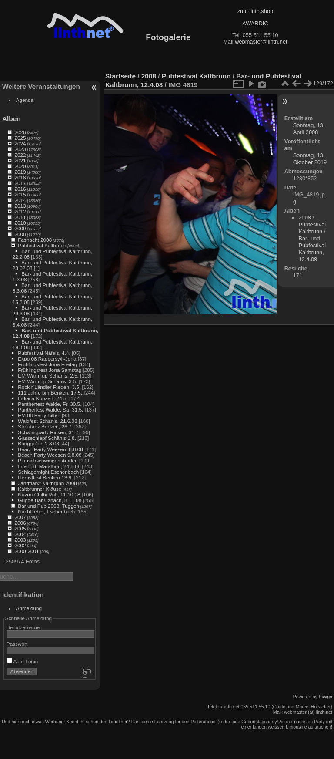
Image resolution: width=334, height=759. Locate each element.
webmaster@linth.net (261, 41)
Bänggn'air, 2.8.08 (38, 443)
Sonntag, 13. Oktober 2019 (310, 158)
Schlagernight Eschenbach (48, 472)
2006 (20, 523)
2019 (20, 172)
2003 (20, 540)
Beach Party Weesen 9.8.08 (49, 455)
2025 (20, 138)
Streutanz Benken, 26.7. (45, 426)
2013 (20, 206)
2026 (20, 132)
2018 (20, 177)
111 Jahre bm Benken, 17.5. (50, 392)
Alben (11, 118)
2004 (20, 534)
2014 (20, 200)
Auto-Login (22, 661)
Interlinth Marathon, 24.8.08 (49, 466)
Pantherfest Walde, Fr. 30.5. (49, 404)
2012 (20, 211)
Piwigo (325, 696)
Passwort (17, 644)
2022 (20, 155)
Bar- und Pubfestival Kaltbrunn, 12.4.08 (312, 249)
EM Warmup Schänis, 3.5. (47, 381)
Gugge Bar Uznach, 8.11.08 (49, 500)
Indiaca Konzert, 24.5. (42, 398)
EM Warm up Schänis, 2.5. (48, 375)
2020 (20, 166)
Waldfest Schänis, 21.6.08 (47, 421)
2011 (20, 217)
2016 (20, 189)
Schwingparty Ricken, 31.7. (49, 432)
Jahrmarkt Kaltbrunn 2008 (47, 483)
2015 (20, 194)
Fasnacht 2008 (35, 240)
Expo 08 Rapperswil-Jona (47, 358)
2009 (20, 228)
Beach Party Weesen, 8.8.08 (50, 449)
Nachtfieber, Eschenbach (46, 511)
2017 (20, 183)
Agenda (25, 100)
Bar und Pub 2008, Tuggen (48, 506)
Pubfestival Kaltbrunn (42, 245)
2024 (20, 143)
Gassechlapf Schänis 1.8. (47, 438)
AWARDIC (255, 23)
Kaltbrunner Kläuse (39, 489)
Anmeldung (29, 608)
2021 (20, 160)
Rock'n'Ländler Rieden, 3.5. (49, 387)
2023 (20, 149)
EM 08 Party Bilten (39, 415)
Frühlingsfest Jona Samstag (49, 370)
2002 (20, 545)
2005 (20, 528)
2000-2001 (26, 551)
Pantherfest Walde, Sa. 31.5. (50, 409)
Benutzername (23, 627)
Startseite (120, 76)
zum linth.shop (255, 11)
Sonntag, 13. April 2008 (309, 128)
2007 (20, 517)
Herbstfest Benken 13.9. (45, 477)
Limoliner (118, 721)
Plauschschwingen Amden (47, 460)
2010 (20, 223)
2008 (20, 234)
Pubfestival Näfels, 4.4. (44, 353)
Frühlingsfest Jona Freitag (47, 364)
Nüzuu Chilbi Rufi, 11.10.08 (49, 494)
